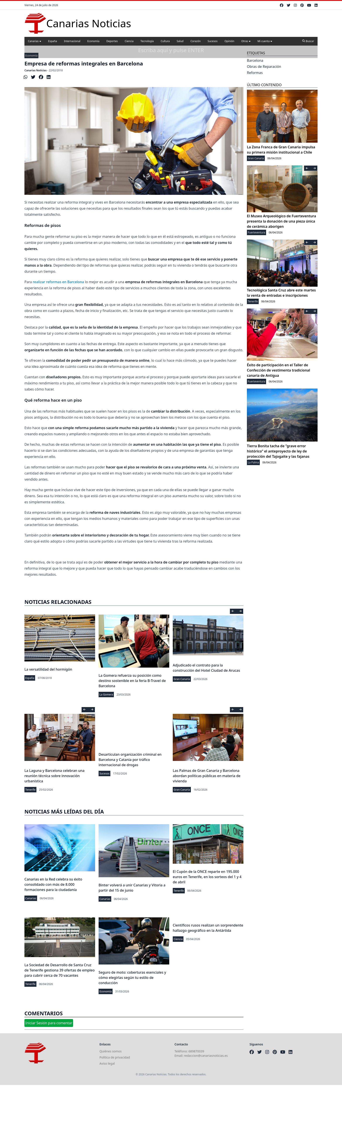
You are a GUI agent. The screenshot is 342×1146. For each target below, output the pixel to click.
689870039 (196, 1051)
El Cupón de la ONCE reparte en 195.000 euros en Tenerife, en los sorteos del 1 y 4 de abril (207, 876)
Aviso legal (107, 1063)
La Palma (253, 462)
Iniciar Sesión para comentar (48, 1023)
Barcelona (255, 60)
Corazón (195, 41)
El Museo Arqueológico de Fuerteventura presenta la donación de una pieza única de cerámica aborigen (281, 221)
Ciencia (129, 41)
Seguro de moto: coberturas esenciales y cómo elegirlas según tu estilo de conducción (132, 977)
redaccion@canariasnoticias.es (206, 1055)
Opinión (229, 41)
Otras (245, 41)
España (52, 41)
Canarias (34, 41)
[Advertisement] (131, 1115)
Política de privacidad (114, 1057)
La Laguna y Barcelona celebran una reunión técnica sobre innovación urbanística (54, 775)
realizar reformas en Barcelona (58, 281)
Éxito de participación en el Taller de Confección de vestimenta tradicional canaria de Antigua (278, 370)
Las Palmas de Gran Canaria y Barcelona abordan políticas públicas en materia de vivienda (206, 775)
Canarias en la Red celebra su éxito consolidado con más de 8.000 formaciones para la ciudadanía (53, 884)
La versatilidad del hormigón (48, 669)
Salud (180, 41)
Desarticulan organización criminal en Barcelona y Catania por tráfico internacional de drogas (130, 759)
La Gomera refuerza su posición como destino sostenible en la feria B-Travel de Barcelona (132, 680)
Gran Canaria (182, 679)
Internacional (72, 41)
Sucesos (212, 41)
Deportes (112, 41)
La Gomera (106, 694)
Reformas (255, 72)
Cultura (165, 41)
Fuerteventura (256, 232)
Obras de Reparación (264, 66)
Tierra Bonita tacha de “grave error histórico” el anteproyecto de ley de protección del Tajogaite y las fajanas (278, 451)
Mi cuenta (265, 41)
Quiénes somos (110, 1051)
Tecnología (147, 41)
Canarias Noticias (35, 70)
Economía (93, 41)
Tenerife (30, 789)
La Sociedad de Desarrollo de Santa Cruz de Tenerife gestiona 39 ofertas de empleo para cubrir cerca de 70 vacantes (59, 970)
